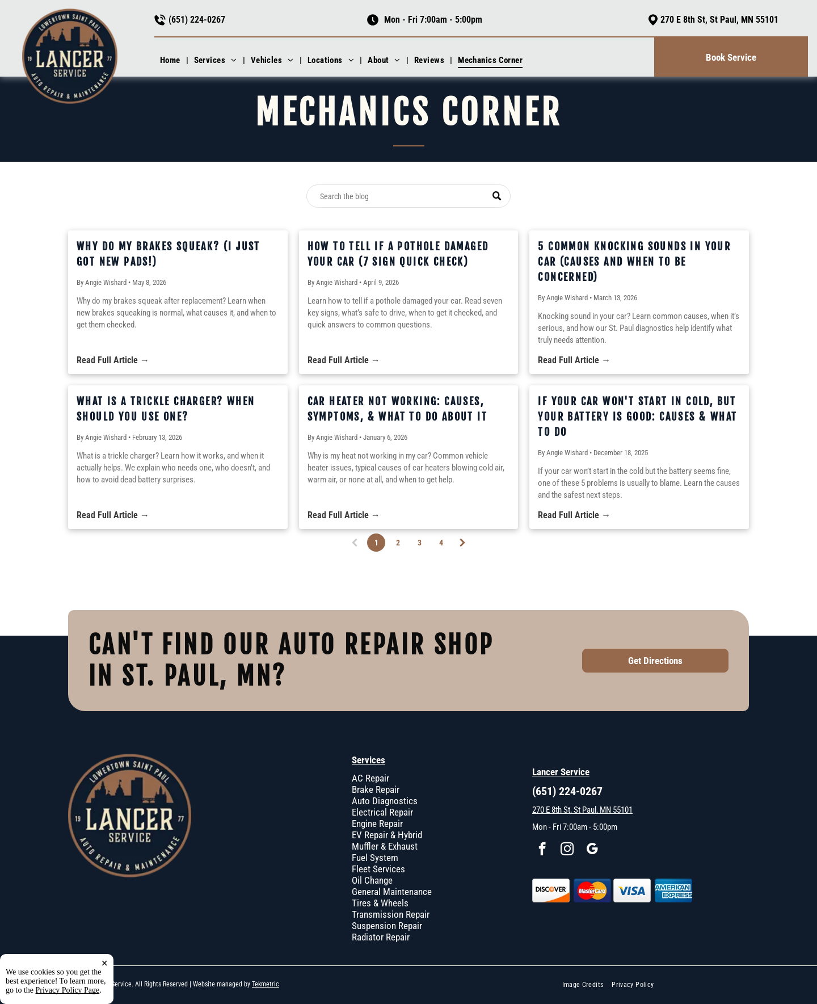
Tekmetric (265, 984)
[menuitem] (171, 60)
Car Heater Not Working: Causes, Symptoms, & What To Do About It (397, 409)
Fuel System (375, 857)
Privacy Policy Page (68, 990)
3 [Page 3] (420, 542)
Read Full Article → (113, 360)
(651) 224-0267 (197, 19)
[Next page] (462, 542)
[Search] (408, 196)
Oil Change (372, 880)
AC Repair (370, 778)
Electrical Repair (382, 812)
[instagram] (567, 850)
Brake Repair (375, 789)
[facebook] (542, 850)
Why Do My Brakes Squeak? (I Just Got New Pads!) (168, 254)
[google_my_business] (592, 850)
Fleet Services (378, 869)
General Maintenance (392, 891)
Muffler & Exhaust (385, 846)
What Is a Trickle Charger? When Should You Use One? (166, 409)
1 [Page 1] (377, 544)
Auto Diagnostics (385, 800)
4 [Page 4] (441, 542)
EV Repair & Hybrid (387, 835)
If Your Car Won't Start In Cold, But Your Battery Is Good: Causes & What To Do (637, 416)
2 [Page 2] (398, 542)
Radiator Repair (381, 937)
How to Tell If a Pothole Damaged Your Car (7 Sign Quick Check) (398, 254)
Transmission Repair (390, 914)
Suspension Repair (387, 925)
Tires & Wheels (380, 903)
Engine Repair (377, 823)
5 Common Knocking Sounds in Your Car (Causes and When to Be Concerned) (634, 261)
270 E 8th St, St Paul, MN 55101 (719, 19)
